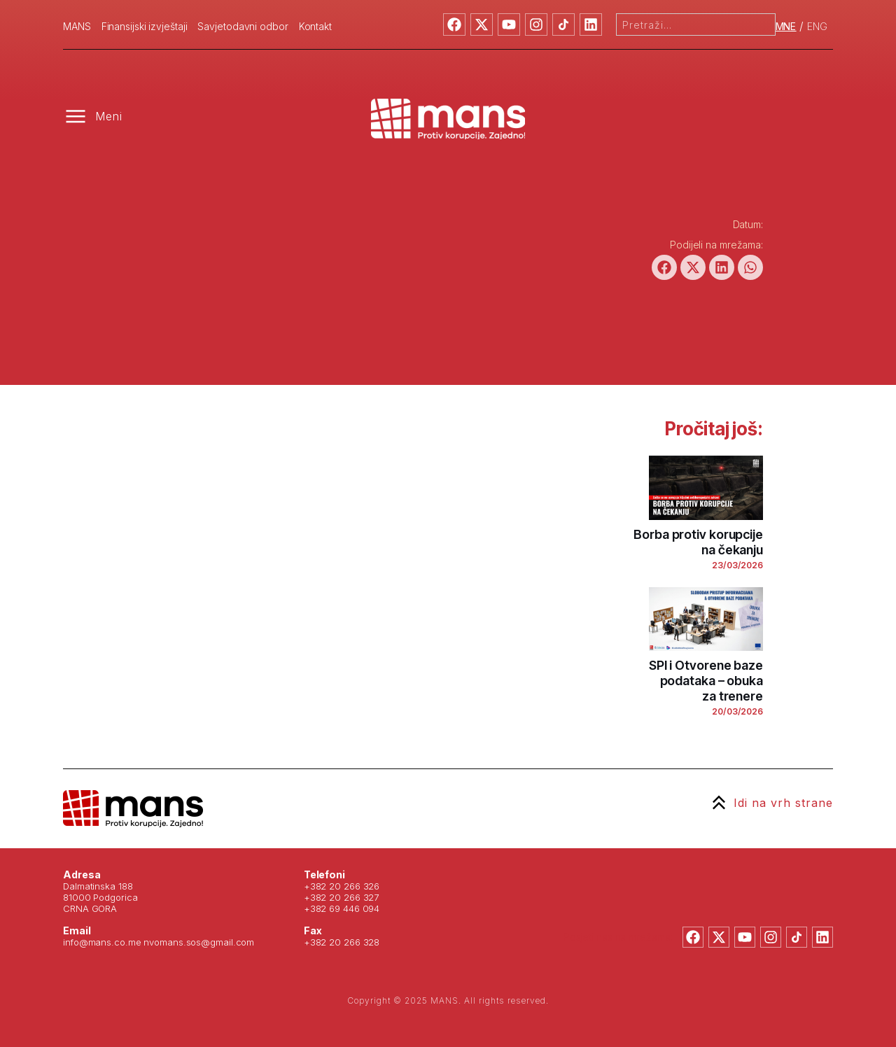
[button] (664, 267)
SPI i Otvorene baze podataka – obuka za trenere (706, 680)
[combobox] (696, 24)
